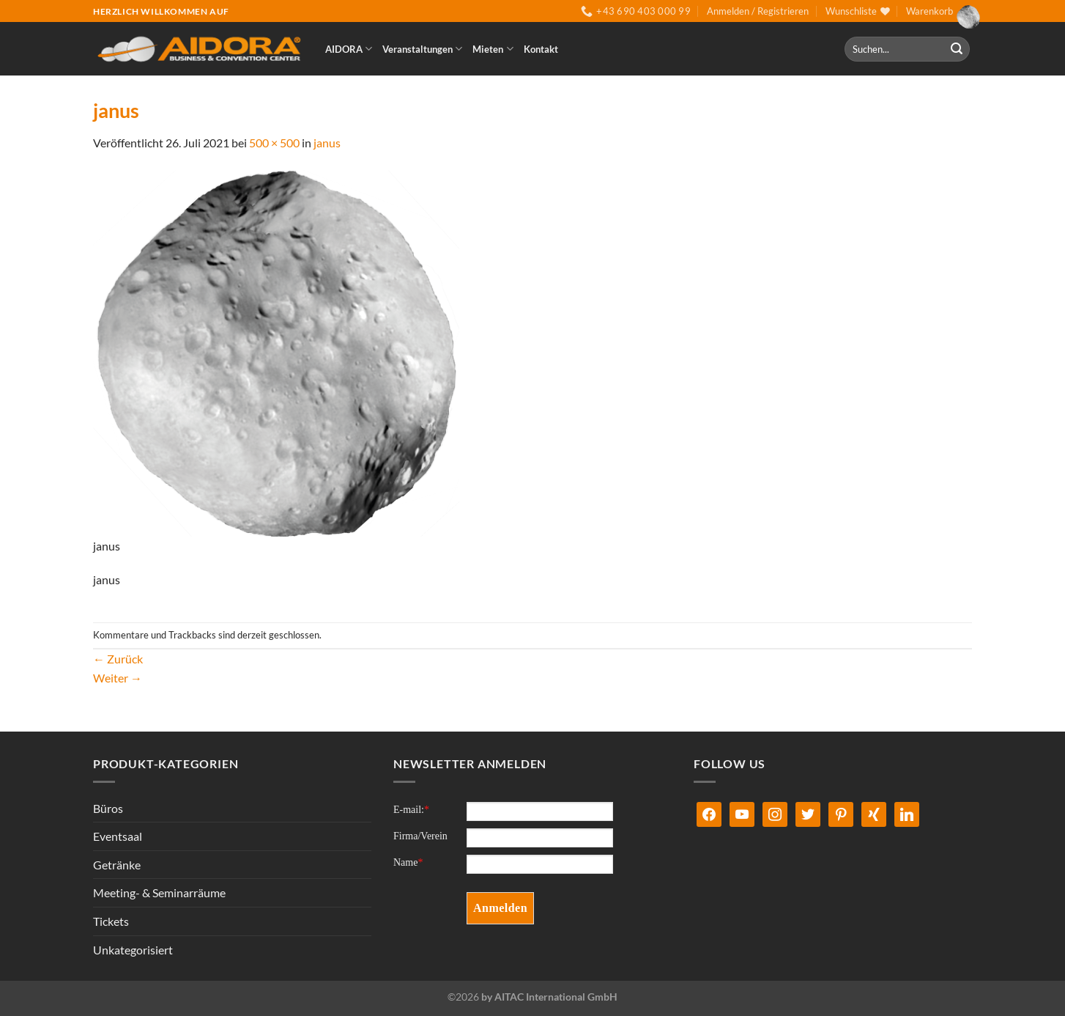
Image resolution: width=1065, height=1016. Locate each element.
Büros (108, 808)
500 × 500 (274, 143)
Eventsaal (117, 836)
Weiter (117, 678)
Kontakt (541, 49)
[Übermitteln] (956, 49)
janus (327, 143)
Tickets (111, 921)
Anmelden (500, 908)
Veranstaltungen (422, 49)
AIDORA (348, 49)
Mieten (492, 49)
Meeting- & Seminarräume (159, 892)
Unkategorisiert (133, 950)
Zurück (118, 659)
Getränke (117, 865)
